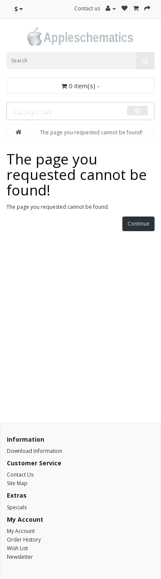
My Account (21, 531)
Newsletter (20, 556)
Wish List (17, 548)
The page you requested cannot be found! (91, 132)
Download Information (34, 451)
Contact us (87, 8)
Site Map (17, 483)
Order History (24, 539)
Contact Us (20, 474)
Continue (138, 223)
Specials (17, 507)
